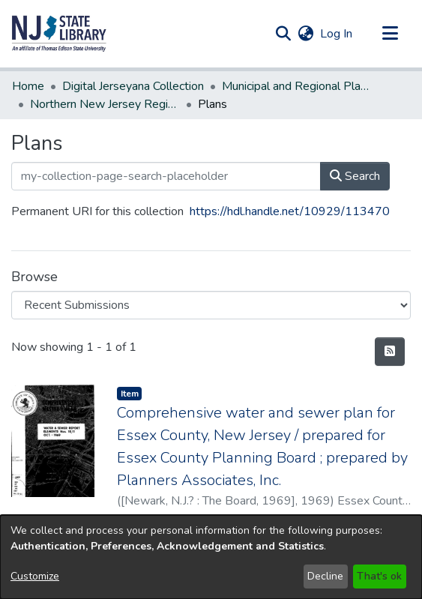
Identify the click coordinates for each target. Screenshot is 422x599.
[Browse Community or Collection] (211, 305)
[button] (59, 33)
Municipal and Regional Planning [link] (297, 86)
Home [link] (28, 86)
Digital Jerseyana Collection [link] (133, 86)
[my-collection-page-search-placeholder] (166, 176)
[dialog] (211, 557)
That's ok (379, 576)
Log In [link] (337, 33)
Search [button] (355, 176)
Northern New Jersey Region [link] (105, 104)
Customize (34, 576)
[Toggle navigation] (390, 33)
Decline (325, 576)
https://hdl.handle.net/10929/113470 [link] (290, 211)
